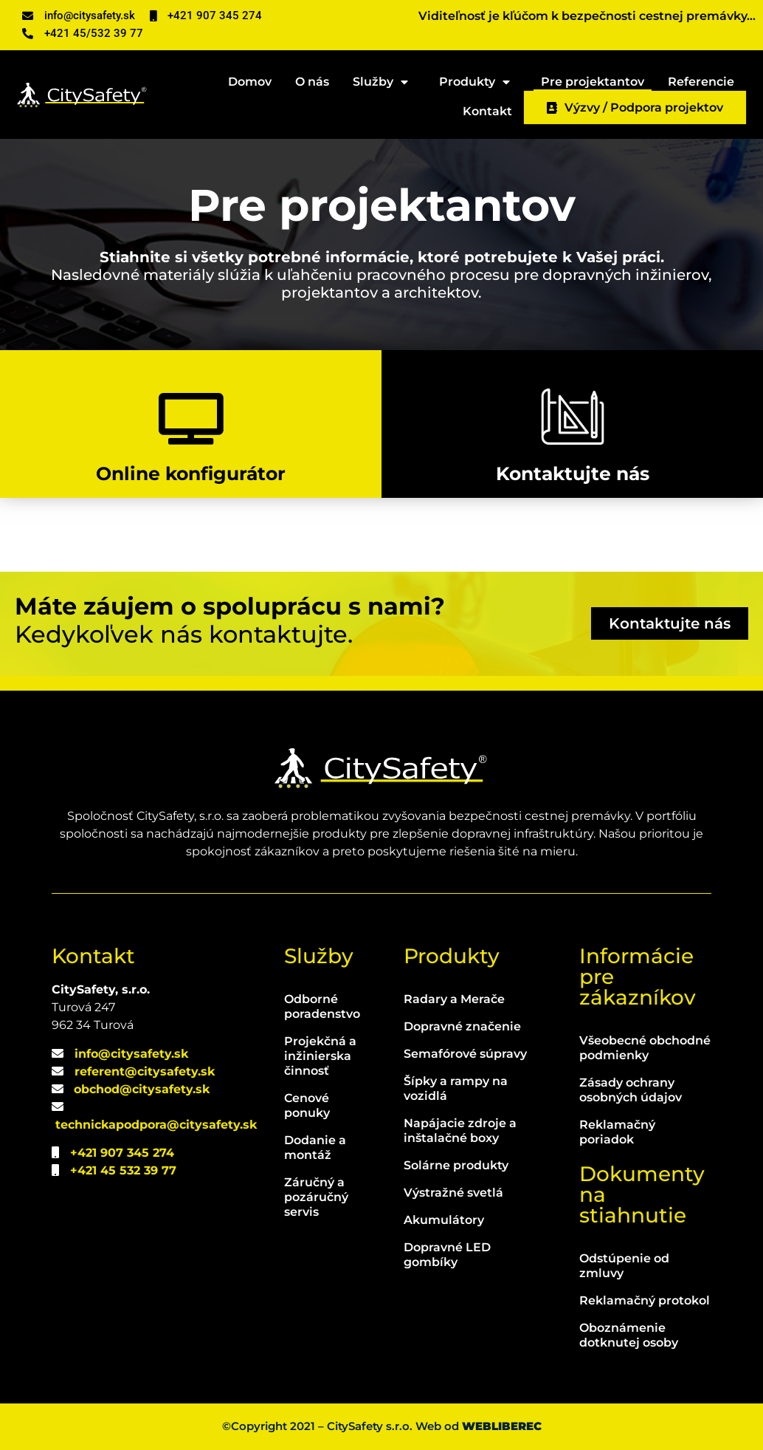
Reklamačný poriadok (617, 1132)
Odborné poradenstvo (321, 1006)
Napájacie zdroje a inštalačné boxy (460, 1130)
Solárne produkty (456, 1165)
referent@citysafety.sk (145, 1071)
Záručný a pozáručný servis (316, 1197)
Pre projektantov (592, 82)
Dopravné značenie (462, 1026)
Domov (250, 82)
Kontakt (487, 111)
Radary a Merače (454, 999)
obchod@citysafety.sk (142, 1089)
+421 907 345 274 (122, 1153)
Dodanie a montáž (315, 1147)
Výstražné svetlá (453, 1193)
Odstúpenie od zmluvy (624, 1265)
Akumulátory (444, 1220)
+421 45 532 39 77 (123, 1170)
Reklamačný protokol (644, 1300)
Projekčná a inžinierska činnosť (320, 1056)
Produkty (478, 80)
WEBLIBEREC (502, 1426)
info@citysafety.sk (131, 1054)
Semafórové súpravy (465, 1054)
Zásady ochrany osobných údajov (630, 1089)
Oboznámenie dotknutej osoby (628, 1335)
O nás (312, 82)
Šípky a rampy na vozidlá (456, 1088)
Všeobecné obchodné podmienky (645, 1047)
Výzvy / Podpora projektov (635, 107)
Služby (384, 80)
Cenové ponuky (307, 1105)
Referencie (701, 82)
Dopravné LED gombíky (447, 1254)
